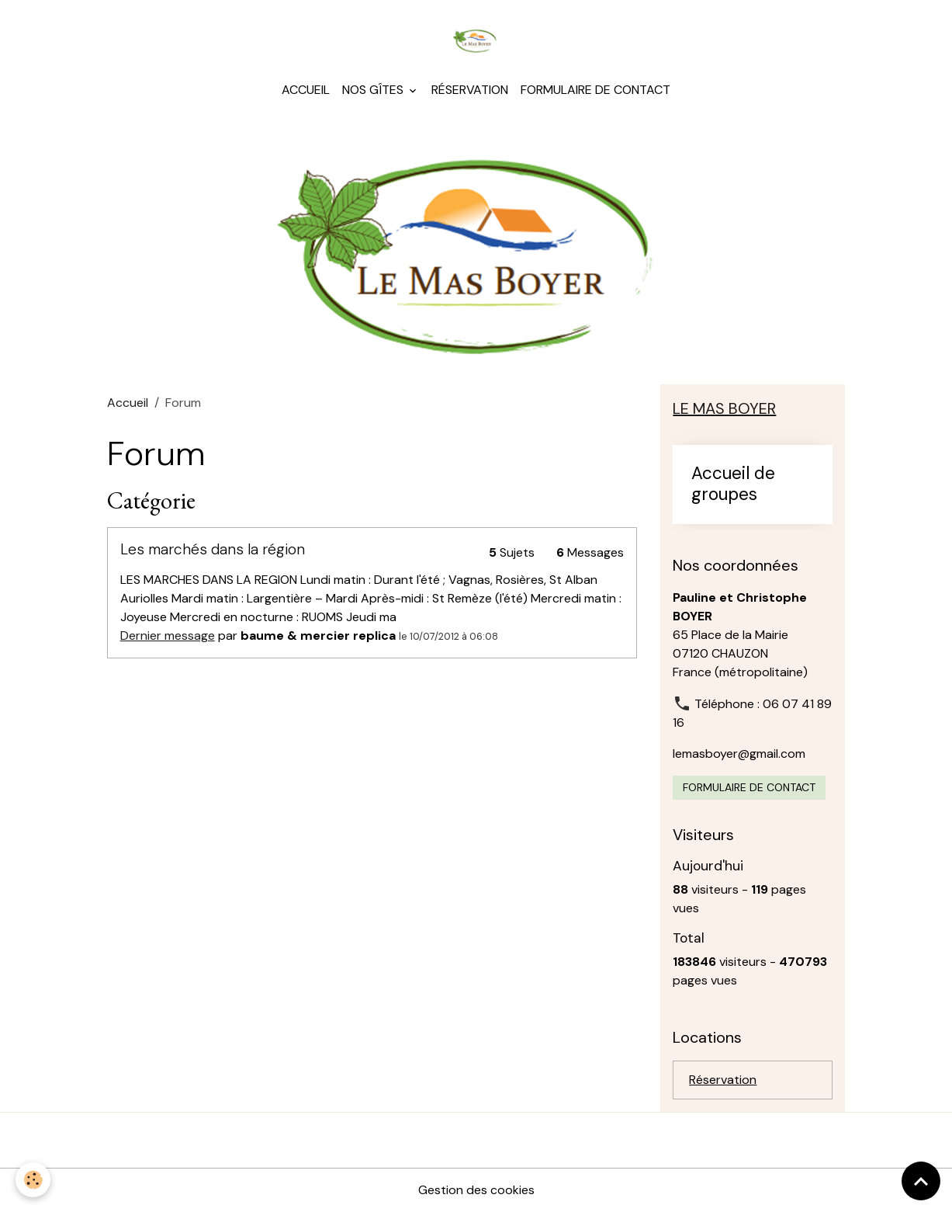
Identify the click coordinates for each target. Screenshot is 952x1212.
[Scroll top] (921, 1181)
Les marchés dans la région (212, 549)
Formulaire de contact (595, 90)
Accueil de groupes (733, 484)
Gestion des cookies (476, 1190)
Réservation (469, 90)
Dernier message (167, 635)
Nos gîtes (374, 90)
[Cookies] (33, 1179)
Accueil (306, 90)
